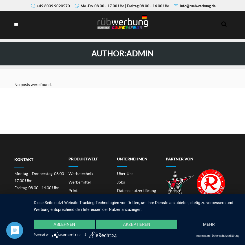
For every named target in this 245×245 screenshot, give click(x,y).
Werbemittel (80, 182)
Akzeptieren (136, 224)
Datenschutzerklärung (136, 190)
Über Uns (125, 173)
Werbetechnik (81, 173)
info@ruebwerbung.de (198, 6)
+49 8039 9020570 (53, 6)
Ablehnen (64, 224)
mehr (209, 224)
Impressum (203, 235)
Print (73, 190)
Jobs (121, 182)
